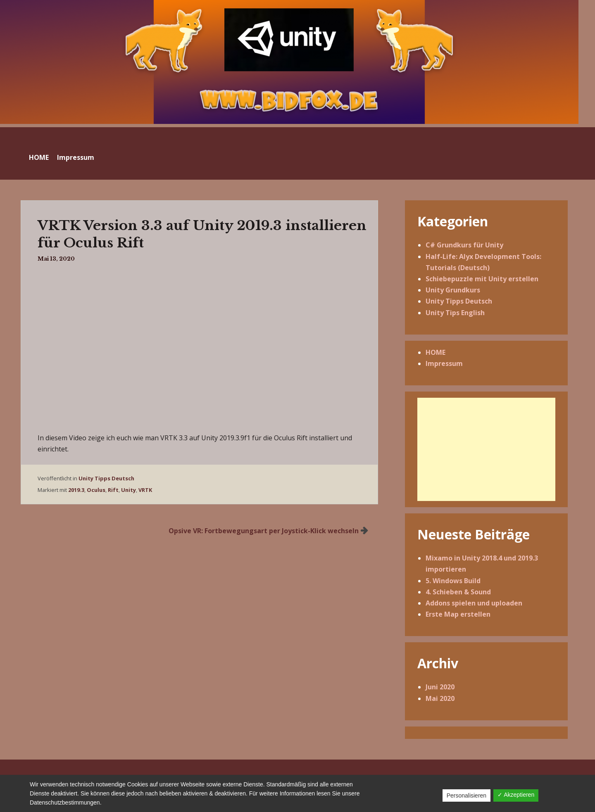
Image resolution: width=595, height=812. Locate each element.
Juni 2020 (440, 686)
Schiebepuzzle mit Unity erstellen (482, 278)
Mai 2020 (440, 698)
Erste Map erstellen (458, 614)
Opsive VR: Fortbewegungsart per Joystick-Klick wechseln (264, 530)
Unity (128, 490)
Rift (113, 490)
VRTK (145, 490)
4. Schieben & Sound (458, 591)
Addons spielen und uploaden (474, 603)
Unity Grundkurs (453, 289)
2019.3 (76, 490)
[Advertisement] (486, 449)
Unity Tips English (455, 312)
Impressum (75, 157)
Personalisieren (467, 795)
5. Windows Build (453, 580)
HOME (39, 157)
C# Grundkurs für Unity (464, 244)
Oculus (96, 490)
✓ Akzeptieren (515, 794)
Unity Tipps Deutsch (106, 478)
